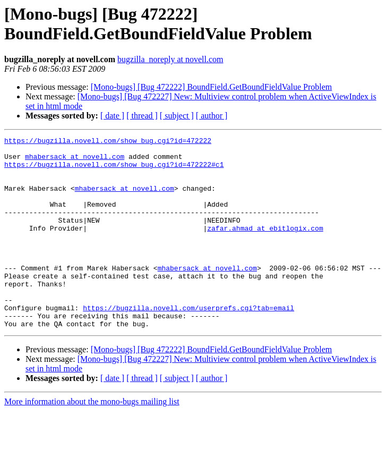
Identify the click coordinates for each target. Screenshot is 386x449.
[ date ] (112, 115)
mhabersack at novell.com (74, 161)
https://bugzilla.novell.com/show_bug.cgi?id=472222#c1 (114, 170)
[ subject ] (177, 115)
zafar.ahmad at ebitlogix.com (265, 247)
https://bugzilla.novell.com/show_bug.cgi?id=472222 (107, 142)
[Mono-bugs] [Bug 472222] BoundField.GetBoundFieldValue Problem (211, 86)
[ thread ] (142, 115)
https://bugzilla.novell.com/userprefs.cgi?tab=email (188, 343)
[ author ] (212, 115)
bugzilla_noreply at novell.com (170, 59)
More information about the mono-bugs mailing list (91, 439)
